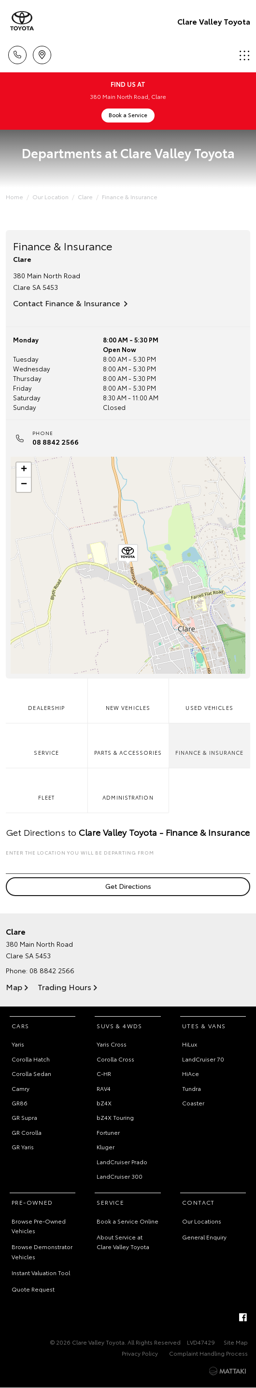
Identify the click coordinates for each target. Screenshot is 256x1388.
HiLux (189, 1044)
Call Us (17, 53)
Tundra (191, 1088)
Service (46, 741)
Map (14, 986)
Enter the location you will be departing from (128, 861)
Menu (244, 55)
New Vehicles (128, 696)
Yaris (18, 1044)
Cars (20, 1025)
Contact (198, 1202)
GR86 (20, 1103)
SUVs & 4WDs (119, 1025)
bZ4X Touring (115, 1117)
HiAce (190, 1073)
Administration (127, 786)
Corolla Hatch (31, 1059)
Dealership (46, 696)
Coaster (193, 1103)
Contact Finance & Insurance (66, 302)
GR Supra (24, 1117)
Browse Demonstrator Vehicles (42, 1251)
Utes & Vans (204, 1025)
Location (42, 53)
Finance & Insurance (129, 196)
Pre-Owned (32, 1202)
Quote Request (33, 1289)
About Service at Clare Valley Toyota (123, 1242)
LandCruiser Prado (122, 1161)
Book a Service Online (127, 1221)
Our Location (50, 196)
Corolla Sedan (31, 1073)
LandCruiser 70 (203, 1059)
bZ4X (104, 1103)
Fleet (46, 786)
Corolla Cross (115, 1059)
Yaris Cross (112, 1044)
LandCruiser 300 (119, 1176)
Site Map (236, 1342)
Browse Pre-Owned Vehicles (39, 1226)
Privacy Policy (140, 1353)
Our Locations (201, 1221)
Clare (85, 196)
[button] (128, 554)
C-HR (104, 1073)
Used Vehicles (209, 696)
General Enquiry (204, 1237)
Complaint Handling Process (208, 1353)
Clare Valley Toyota (213, 21)
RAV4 (104, 1088)
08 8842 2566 (55, 442)
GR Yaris (23, 1147)
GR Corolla (27, 1132)
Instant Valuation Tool (41, 1272)
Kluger (105, 1147)
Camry (20, 1088)
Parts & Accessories (128, 741)
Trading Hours (64, 986)
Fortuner (108, 1132)
